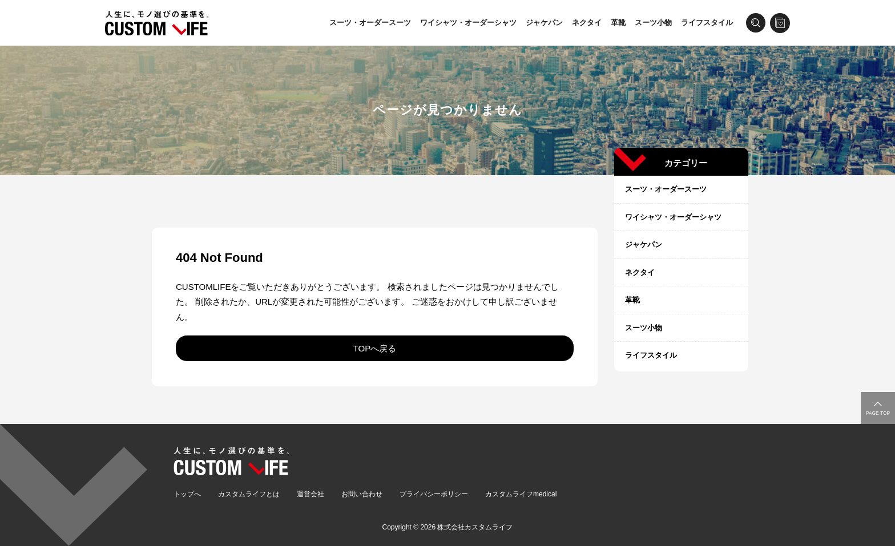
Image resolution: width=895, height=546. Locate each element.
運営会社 (310, 494)
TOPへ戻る (375, 348)
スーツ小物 (653, 22)
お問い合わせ (361, 494)
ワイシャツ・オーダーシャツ (468, 22)
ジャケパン (544, 22)
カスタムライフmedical (521, 494)
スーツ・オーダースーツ (370, 22)
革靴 (618, 22)
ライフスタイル (707, 22)
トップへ (187, 494)
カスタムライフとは (249, 494)
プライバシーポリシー (434, 494)
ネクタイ (587, 22)
